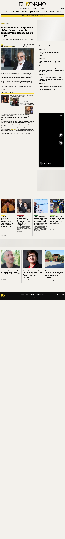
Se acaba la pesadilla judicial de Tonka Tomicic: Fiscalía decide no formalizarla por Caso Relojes (51, 79)
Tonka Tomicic (14, 129)
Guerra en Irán (42, 15)
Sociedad (59, 11)
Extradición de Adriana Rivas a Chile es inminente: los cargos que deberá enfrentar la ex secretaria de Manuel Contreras (32, 274)
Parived (18, 74)
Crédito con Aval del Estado (25, 15)
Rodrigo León (25, 282)
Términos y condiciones (35, 297)
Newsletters (42, 8)
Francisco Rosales (3, 235)
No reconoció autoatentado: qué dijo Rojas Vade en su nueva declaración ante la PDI (10, 272)
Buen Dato (32, 12)
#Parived (3, 23)
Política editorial (40, 294)
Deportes (52, 11)
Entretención (44, 11)
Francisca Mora (7, 45)
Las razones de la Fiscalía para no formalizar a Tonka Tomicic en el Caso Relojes (50, 54)
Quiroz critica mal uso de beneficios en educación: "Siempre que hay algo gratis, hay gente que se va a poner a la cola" (40, 221)
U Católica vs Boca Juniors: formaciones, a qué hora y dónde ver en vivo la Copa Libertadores (57, 220)
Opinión (31, 11)
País (11, 11)
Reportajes (24, 11)
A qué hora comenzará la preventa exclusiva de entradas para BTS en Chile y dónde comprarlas (24, 221)
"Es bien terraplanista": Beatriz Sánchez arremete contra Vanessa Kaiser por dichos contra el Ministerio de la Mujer (7, 222)
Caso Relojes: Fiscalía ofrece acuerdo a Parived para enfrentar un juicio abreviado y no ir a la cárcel (50, 88)
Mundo (37, 11)
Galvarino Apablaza (34, 15)
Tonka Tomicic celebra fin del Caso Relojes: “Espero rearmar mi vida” (49, 62)
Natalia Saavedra (36, 232)
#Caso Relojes (9, 23)
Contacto (32, 294)
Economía (17, 11)
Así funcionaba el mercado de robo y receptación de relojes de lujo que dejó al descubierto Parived (51, 70)
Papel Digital (34, 8)
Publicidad (27, 297)
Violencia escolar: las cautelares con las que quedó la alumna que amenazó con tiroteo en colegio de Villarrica (54, 274)
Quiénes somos (24, 294)
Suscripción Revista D (24, 8)
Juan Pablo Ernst (19, 231)
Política (5, 11)
